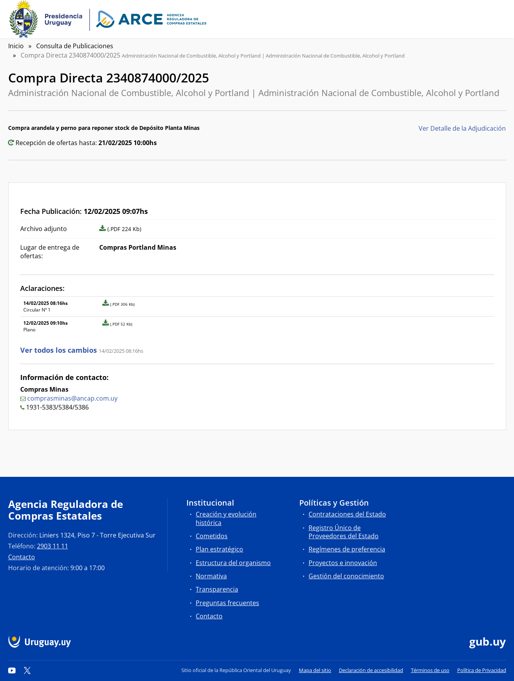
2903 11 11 (52, 546)
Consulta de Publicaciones (74, 46)
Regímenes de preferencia (347, 549)
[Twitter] (27, 670)
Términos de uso (430, 670)
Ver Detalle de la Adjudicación (462, 128)
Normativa (211, 576)
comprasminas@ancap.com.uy (72, 398)
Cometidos (212, 536)
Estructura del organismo (233, 562)
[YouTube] (12, 670)
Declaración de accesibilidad (371, 670)
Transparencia (217, 589)
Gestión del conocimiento (346, 576)
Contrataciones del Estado (347, 514)
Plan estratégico (219, 549)
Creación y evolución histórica (226, 518)
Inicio (16, 46)
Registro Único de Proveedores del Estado (344, 531)
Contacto (21, 557)
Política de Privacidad (481, 670)
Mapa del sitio (315, 670)
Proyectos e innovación (343, 562)
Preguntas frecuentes (227, 603)
